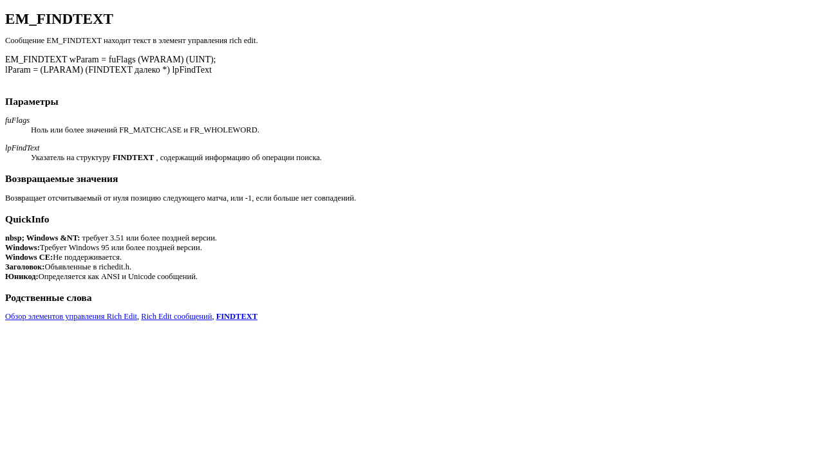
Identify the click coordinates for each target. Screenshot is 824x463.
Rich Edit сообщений (176, 316)
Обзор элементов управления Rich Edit (71, 316)
